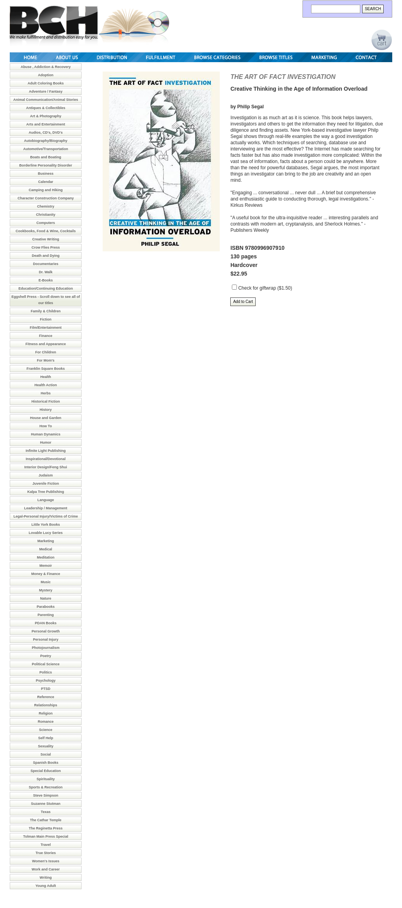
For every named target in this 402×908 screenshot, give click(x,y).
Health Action (45, 385)
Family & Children (46, 311)
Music (46, 582)
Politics (45, 672)
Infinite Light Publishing (46, 451)
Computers (45, 223)
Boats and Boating (45, 157)
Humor (46, 442)
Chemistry (45, 206)
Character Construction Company (46, 198)
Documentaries (45, 264)
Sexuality (45, 746)
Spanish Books (45, 763)
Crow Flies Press (46, 247)
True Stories (46, 853)
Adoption (45, 75)
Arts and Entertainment (45, 124)
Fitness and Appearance (45, 344)
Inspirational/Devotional (46, 459)
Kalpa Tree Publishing (45, 492)
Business (45, 174)
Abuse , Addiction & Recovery (46, 67)
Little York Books (45, 525)
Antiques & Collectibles (46, 108)
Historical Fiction (45, 401)
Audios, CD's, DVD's (46, 132)
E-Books (46, 280)
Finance (45, 336)
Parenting (45, 615)
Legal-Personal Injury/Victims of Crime (46, 516)
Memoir (45, 566)
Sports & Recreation (46, 787)
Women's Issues (45, 861)
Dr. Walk (45, 272)
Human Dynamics (45, 434)
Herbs (46, 393)
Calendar (45, 182)
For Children (45, 352)
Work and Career (46, 869)
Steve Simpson (46, 795)
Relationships (45, 705)
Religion (46, 713)
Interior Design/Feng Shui (45, 467)
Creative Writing (45, 239)
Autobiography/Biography (46, 141)
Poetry (45, 656)
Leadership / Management (46, 508)
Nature (46, 598)
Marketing (45, 541)
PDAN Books (46, 623)
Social (46, 754)
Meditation (46, 557)
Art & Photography (45, 116)
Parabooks (46, 607)
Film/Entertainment (46, 328)
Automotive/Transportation (45, 149)
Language (45, 500)
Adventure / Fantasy (45, 91)
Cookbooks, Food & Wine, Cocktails (46, 231)
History (45, 410)
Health (45, 377)
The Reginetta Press (46, 828)
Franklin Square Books (46, 369)
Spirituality (46, 779)
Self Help (45, 738)
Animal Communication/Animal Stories (45, 100)
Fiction (46, 319)
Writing (46, 877)
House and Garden (45, 418)
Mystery (45, 590)
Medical (45, 549)
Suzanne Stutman (45, 804)
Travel (46, 845)
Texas (46, 812)
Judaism (46, 475)
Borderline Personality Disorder (45, 165)
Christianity (45, 215)
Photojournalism (45, 648)
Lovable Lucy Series (45, 533)
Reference (45, 697)
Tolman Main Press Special (45, 836)
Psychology (46, 680)
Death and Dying (45, 256)
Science (45, 730)
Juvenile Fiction (45, 483)
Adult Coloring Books (46, 83)
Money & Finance (45, 574)
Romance (46, 722)
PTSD (45, 689)
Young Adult (46, 886)
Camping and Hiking (45, 190)
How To (45, 426)
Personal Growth (46, 631)
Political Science (45, 664)
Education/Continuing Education (45, 288)
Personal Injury (45, 639)
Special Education (45, 771)
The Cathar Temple (45, 820)
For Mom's (45, 360)
